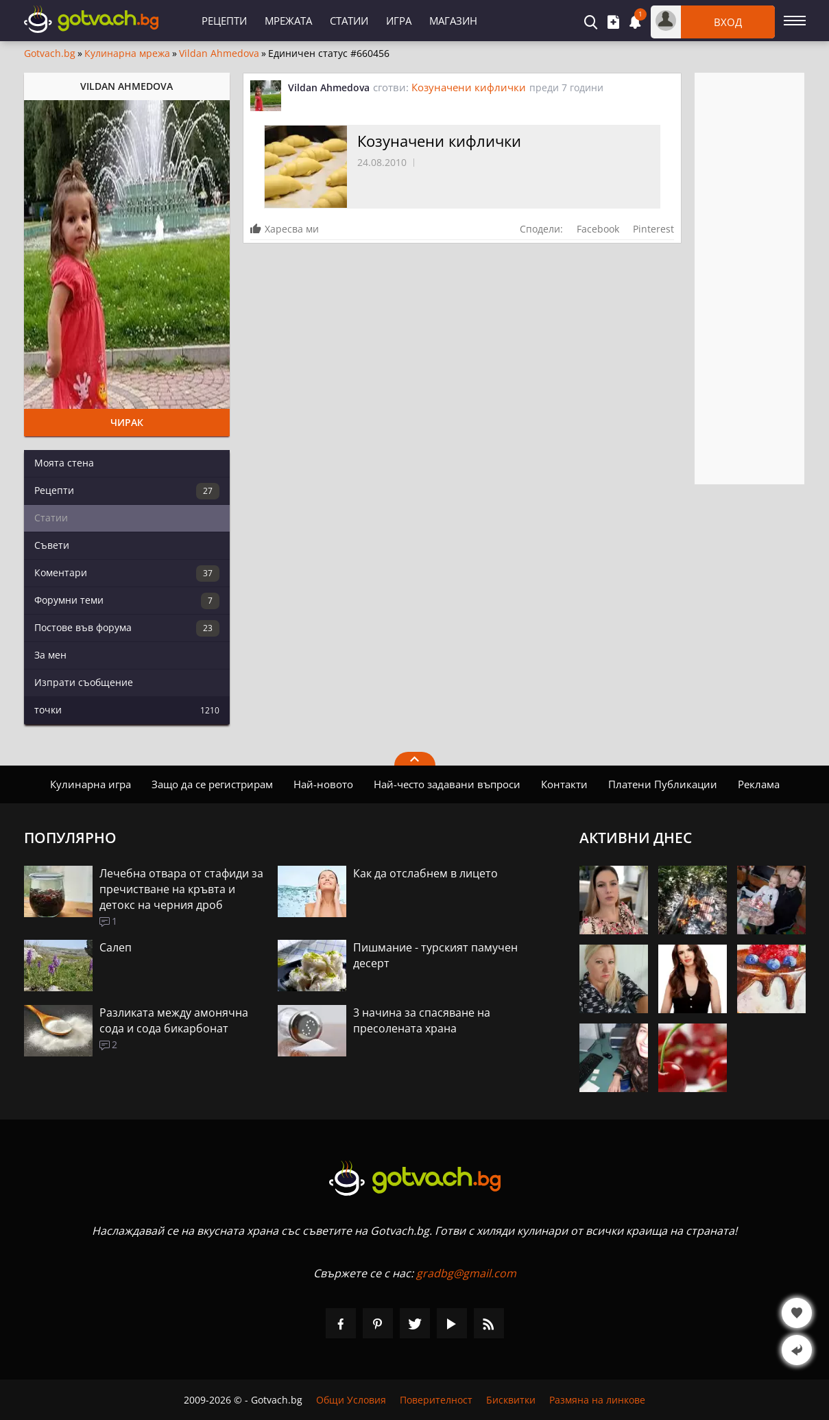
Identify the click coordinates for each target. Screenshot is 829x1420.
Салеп (115, 947)
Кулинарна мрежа (127, 53)
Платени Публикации (662, 784)
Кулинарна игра (90, 784)
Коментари (126, 573)
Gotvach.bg (49, 53)
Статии (349, 20)
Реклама (759, 784)
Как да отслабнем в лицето (425, 873)
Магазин (453, 20)
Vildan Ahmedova (219, 53)
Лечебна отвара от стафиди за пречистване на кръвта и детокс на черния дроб (181, 889)
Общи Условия (351, 1399)
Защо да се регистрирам (212, 784)
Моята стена (64, 462)
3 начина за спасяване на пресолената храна (421, 1020)
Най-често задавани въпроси (447, 784)
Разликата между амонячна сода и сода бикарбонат (173, 1020)
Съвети (51, 545)
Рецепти (224, 20)
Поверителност (436, 1399)
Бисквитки (511, 1399)
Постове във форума (126, 628)
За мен (50, 654)
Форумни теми (126, 601)
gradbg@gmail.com (466, 1273)
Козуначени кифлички (468, 87)
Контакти (564, 784)
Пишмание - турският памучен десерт (435, 955)
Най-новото (323, 784)
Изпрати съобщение (83, 682)
